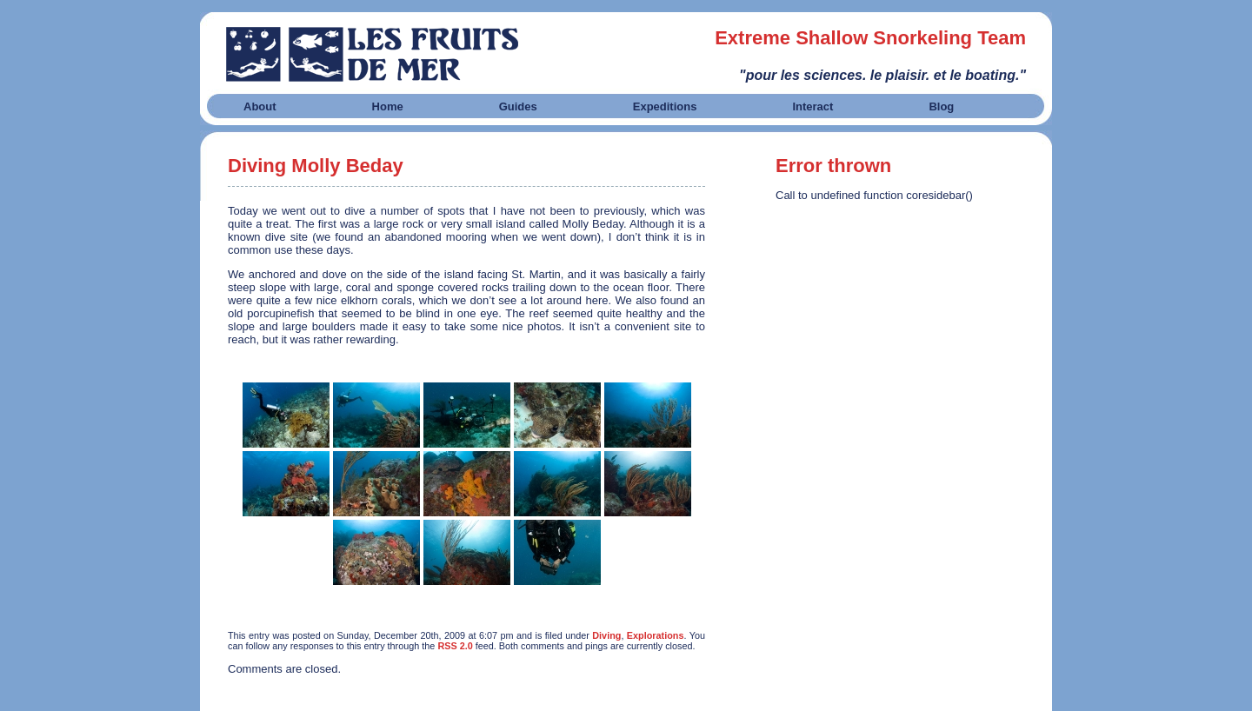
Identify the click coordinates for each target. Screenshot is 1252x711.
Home (387, 106)
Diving (606, 635)
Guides (518, 106)
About (259, 106)
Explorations (655, 635)
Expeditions (665, 106)
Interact (812, 106)
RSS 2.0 (454, 646)
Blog (941, 106)
